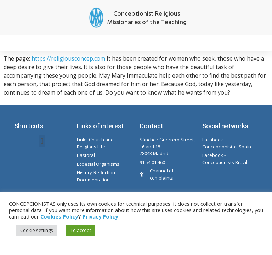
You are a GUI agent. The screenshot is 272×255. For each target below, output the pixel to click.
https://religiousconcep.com (68, 58)
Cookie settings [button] (36, 230)
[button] (135, 41)
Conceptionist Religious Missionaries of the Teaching (147, 18)
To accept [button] (80, 230)
